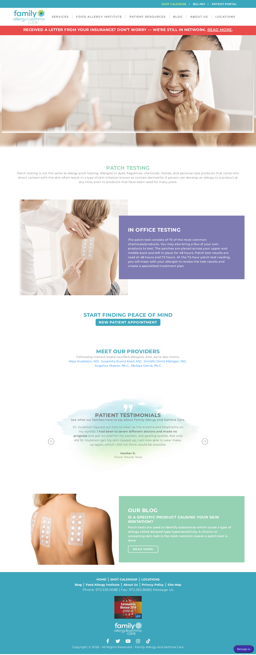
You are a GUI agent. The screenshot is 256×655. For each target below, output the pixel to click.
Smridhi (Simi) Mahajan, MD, (165, 362)
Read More (143, 550)
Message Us (163, 591)
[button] (51, 443)
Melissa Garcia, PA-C (146, 367)
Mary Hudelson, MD (84, 362)
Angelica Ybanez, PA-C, (112, 367)
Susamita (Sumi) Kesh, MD (121, 362)
